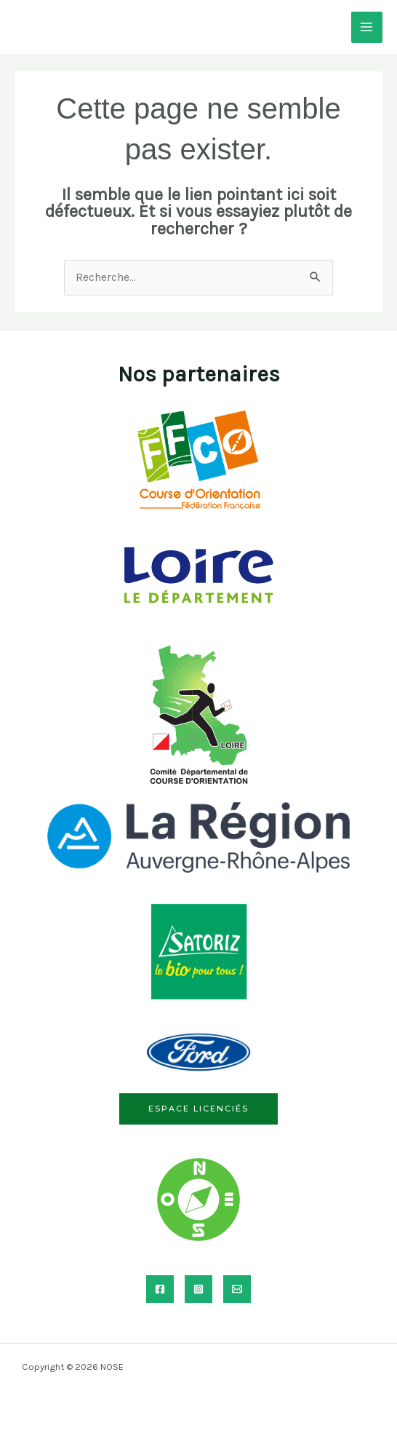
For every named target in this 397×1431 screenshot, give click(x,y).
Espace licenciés (198, 1108)
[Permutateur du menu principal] (366, 27)
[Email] (237, 1289)
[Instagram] (198, 1289)
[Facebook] (160, 1289)
